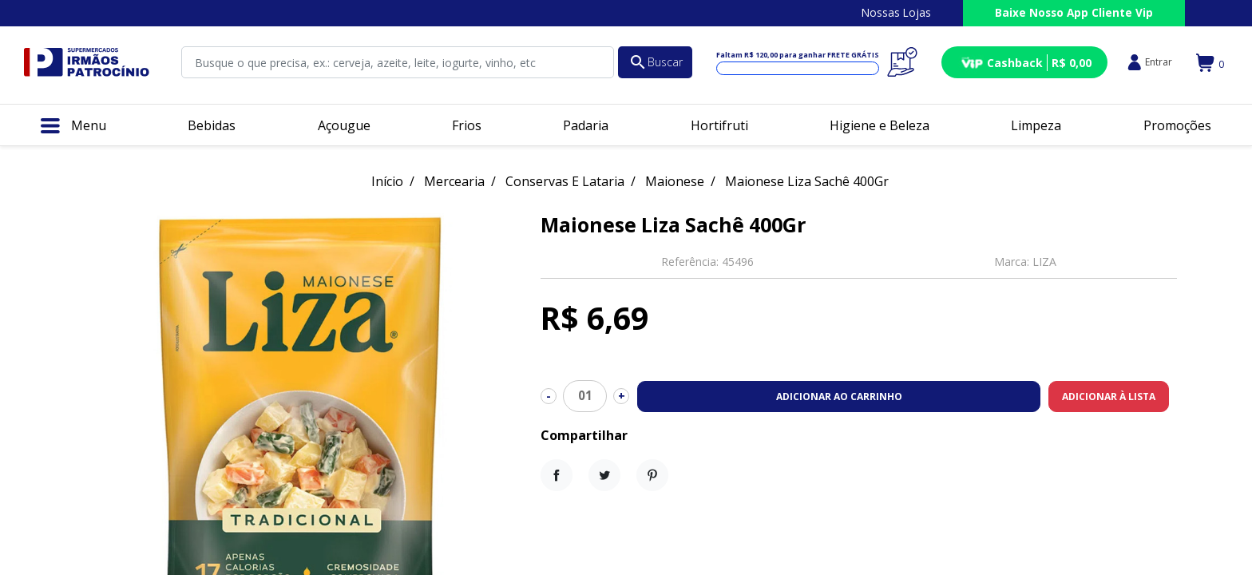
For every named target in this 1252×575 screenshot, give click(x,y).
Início (387, 181)
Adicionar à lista (1108, 396)
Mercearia (454, 181)
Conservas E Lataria (564, 181)
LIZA (1044, 261)
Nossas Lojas (896, 12)
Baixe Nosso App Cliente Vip (1074, 12)
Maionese (674, 181)
